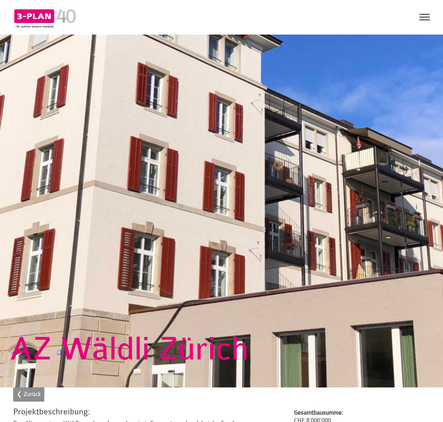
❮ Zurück (29, 394)
